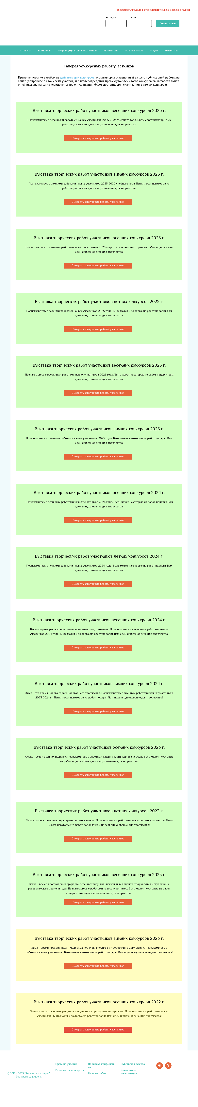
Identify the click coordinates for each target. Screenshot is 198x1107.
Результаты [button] (111, 50)
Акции (154, 50)
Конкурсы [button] (44, 50)
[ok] (168, 1067)
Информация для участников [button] (77, 50)
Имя (133, 17)
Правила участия (66, 1063)
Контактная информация (129, 1071)
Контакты (171, 50)
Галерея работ (134, 50)
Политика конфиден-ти (101, 1065)
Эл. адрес (111, 17)
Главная (25, 50)
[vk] (159, 1067)
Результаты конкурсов (69, 1070)
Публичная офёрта (133, 1063)
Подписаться (167, 23)
